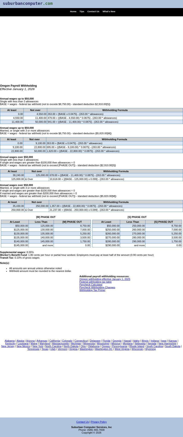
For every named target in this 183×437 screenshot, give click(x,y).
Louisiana (23, 343)
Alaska (20, 340)
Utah (52, 349)
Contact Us (93, 11)
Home (73, 11)
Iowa (163, 340)
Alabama (10, 340)
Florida (106, 340)
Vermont (62, 349)
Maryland (45, 343)
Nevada (152, 343)
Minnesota (89, 343)
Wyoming (150, 349)
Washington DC (104, 349)
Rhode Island (136, 346)
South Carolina (154, 346)
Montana (128, 343)
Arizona (30, 340)
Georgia (116, 340)
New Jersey (7, 346)
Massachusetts (60, 343)
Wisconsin (137, 349)
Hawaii (127, 340)
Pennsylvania (119, 346)
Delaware (95, 340)
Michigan (76, 343)
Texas (45, 349)
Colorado (67, 340)
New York (37, 346)
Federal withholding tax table (95, 281)
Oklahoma (93, 346)
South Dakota (172, 346)
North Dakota (71, 346)
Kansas (172, 340)
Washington (86, 349)
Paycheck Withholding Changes (97, 287)
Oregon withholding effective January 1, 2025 (104, 279)
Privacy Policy (99, 421)
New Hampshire (167, 343)
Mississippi (103, 343)
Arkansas (42, 340)
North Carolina (53, 346)
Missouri (116, 343)
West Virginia (122, 349)
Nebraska (140, 343)
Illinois (145, 340)
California (54, 340)
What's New (109, 11)
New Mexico (23, 346)
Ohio (83, 346)
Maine (34, 343)
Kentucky (10, 343)
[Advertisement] (91, 48)
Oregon (106, 346)
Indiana (155, 340)
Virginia (73, 349)
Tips (82, 11)
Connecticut (81, 340)
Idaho (136, 340)
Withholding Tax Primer (92, 290)
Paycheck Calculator (90, 284)
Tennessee (33, 349)
